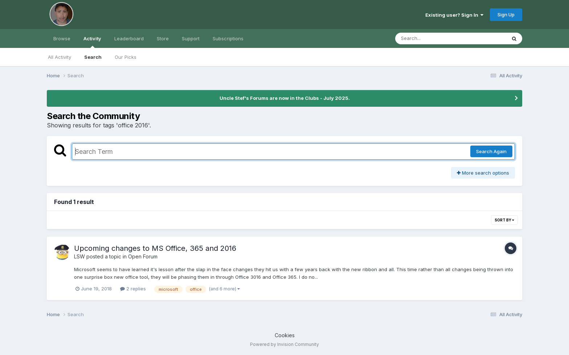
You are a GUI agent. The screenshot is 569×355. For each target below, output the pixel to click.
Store (163, 38)
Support (191, 38)
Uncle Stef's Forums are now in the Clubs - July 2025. (285, 98)
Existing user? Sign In (454, 15)
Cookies (285, 335)
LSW (79, 256)
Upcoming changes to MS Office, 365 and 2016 (155, 248)
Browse (61, 38)
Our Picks (125, 57)
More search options (483, 173)
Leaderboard (129, 38)
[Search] (431, 38)
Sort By (504, 220)
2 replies (133, 288)
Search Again (491, 151)
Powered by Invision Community (284, 344)
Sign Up (506, 14)
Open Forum (142, 256)
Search (93, 57)
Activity (92, 42)
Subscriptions (228, 38)
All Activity (59, 57)
